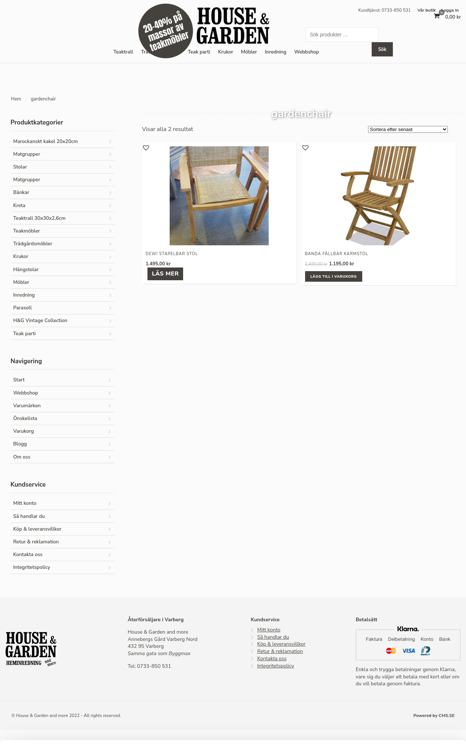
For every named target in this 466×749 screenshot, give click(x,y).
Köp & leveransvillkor (37, 529)
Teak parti (199, 51)
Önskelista (25, 418)
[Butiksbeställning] (408, 129)
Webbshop (25, 392)
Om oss (21, 456)
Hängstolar (26, 269)
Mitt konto (24, 503)
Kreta (19, 205)
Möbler (249, 51)
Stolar (20, 166)
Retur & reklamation (36, 541)
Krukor (225, 51)
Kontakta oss (28, 554)
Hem (16, 99)
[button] (145, 147)
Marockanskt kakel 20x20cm (45, 141)
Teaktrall (123, 51)
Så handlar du (29, 516)
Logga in (450, 10)
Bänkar (21, 192)
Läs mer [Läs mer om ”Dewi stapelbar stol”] (165, 274)
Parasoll (22, 307)
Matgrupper (26, 154)
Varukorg (23, 431)
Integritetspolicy (31, 567)
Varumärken (27, 405)
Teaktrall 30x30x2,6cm (39, 218)
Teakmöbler (26, 230)
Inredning (276, 51)
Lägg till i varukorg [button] (334, 276)
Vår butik (426, 10)
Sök (382, 49)
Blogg (20, 443)
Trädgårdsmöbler (32, 243)
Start (18, 379)
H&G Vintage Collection (40, 320)
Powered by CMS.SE (434, 715)
